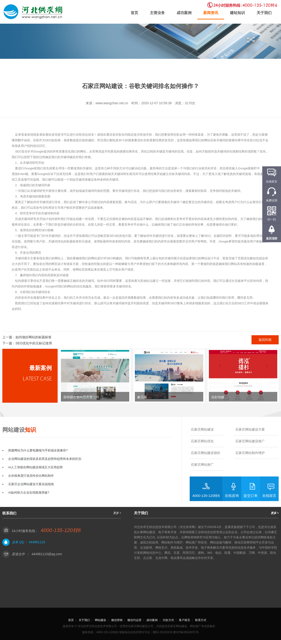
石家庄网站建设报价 (205, 453)
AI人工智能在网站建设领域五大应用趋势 (35, 467)
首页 (134, 13)
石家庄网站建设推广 (250, 441)
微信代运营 (134, 620)
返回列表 (265, 340)
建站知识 (237, 13)
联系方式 (200, 620)
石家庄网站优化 (202, 441)
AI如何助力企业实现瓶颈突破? (28, 492)
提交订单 (251, 496)
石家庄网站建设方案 (250, 429)
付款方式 (168, 620)
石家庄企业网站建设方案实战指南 (31, 484)
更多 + (117, 513)
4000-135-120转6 (206, 496)
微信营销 (116, 620)
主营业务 (157, 13)
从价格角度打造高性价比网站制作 (31, 475)
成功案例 (184, 13)
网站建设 (100, 620)
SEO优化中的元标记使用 (33, 343)
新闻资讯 (210, 13)
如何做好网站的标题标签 (33, 337)
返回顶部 (271, 238)
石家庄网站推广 (202, 464)
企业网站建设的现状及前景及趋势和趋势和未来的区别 (44, 459)
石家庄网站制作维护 (250, 453)
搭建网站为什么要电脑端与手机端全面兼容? (38, 450)
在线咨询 (232, 496)
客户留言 (184, 620)
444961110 (37, 542)
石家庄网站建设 (202, 429)
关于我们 (264, 13)
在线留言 (269, 496)
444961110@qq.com (47, 554)
